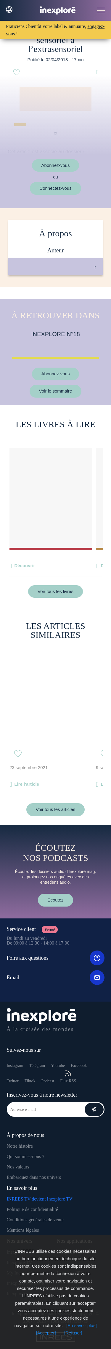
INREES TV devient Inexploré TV (40, 1198)
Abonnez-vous (55, 165)
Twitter (13, 1081)
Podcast (47, 1081)
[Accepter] (46, 1332)
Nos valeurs (18, 1166)
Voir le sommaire (55, 390)
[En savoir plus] (81, 1325)
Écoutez (55, 899)
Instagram (15, 1065)
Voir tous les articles (55, 809)
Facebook (79, 1065)
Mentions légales (23, 1230)
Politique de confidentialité (32, 1209)
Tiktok (30, 1081)
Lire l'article (26, 784)
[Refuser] (73, 1332)
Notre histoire (20, 1146)
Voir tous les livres (55, 591)
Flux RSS (68, 1076)
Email (55, 977)
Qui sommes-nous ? (25, 1156)
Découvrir (24, 565)
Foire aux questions (55, 958)
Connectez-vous (55, 188)
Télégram (37, 1065)
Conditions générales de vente (35, 1219)
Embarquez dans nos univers (34, 1177)
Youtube (58, 1065)
